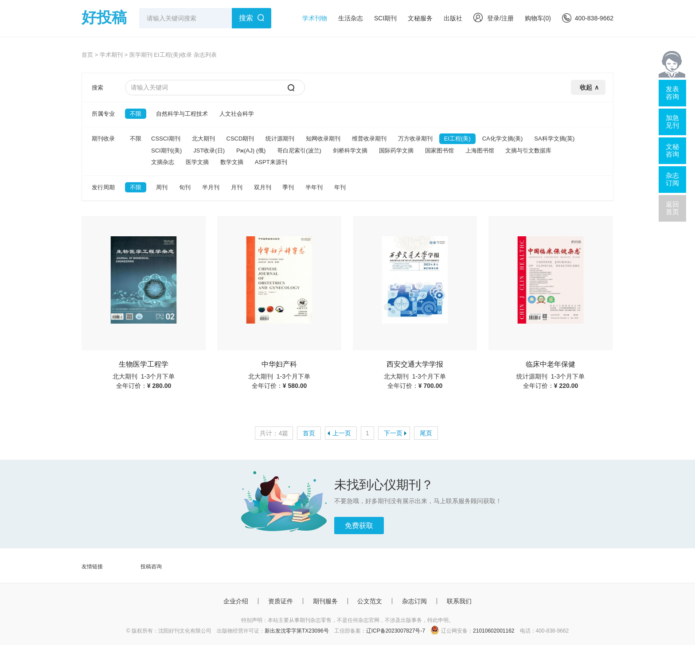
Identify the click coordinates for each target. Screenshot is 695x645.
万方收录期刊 (415, 138)
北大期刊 (203, 138)
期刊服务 (325, 601)
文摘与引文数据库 (528, 150)
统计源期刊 (280, 138)
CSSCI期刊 (165, 138)
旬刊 (185, 187)
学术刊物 (314, 18)
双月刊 (262, 187)
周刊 (162, 187)
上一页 (341, 433)
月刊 (236, 187)
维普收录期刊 (369, 138)
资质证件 (280, 601)
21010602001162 (493, 631)
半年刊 (314, 187)
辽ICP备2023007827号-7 (395, 631)
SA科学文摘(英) (554, 138)
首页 (87, 54)
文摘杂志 (162, 162)
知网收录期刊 (323, 138)
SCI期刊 (385, 18)
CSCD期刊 (240, 138)
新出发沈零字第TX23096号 (297, 631)
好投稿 (104, 17)
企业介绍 (235, 601)
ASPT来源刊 (271, 162)
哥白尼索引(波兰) (299, 150)
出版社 (453, 18)
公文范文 (369, 601)
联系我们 (459, 601)
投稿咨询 (151, 566)
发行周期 (103, 187)
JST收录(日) (209, 150)
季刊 (288, 187)
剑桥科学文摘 (350, 150)
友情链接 (92, 566)
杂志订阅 (414, 601)
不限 (135, 113)
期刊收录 (103, 138)
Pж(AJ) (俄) (251, 150)
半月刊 (210, 187)
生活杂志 (350, 18)
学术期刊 (111, 54)
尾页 (426, 433)
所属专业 (103, 113)
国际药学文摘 (396, 150)
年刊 (340, 187)
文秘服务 (420, 18)
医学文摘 (197, 162)
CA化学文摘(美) (502, 138)
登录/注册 (493, 18)
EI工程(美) (457, 138)
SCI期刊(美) (166, 150)
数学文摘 (231, 162)
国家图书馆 (439, 150)
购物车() (538, 18)
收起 (586, 87)
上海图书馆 (479, 150)
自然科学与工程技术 (182, 113)
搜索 (246, 18)
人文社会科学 (236, 113)
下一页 (393, 433)
